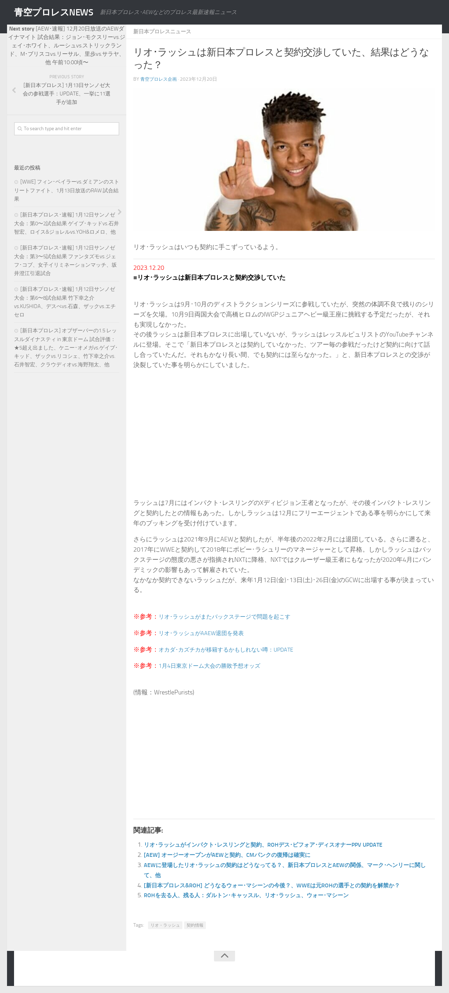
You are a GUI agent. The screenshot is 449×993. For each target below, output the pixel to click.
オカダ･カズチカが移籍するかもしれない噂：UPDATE (235, 649)
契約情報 (195, 925)
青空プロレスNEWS (59, 12)
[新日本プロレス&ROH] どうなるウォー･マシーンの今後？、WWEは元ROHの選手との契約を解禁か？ (287, 885)
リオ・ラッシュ (165, 925)
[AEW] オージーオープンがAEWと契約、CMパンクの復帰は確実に (236, 855)
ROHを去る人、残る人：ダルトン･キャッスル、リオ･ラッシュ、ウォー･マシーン (259, 895)
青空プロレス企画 (160, 79)
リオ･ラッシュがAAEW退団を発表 (206, 633)
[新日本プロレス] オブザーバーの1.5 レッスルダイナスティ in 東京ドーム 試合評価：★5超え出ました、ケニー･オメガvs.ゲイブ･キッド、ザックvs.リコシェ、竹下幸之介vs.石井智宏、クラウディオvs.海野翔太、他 (66, 347)
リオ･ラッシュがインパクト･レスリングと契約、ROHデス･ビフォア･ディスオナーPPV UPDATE (278, 844)
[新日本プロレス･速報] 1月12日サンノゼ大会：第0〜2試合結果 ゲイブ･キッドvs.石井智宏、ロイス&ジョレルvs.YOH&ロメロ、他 (66, 223)
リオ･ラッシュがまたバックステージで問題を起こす (233, 616)
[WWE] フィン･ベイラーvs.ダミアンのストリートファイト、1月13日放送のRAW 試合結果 (66, 190)
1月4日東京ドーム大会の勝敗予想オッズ (216, 665)
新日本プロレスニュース (164, 31)
